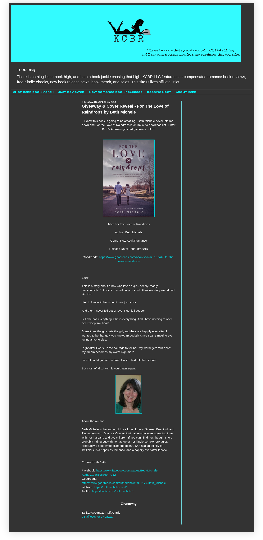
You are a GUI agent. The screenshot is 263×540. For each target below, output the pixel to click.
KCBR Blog (26, 70)
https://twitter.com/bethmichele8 (112, 491)
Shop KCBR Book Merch (33, 92)
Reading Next (159, 92)
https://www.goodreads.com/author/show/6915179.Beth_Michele (124, 482)
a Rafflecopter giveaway (97, 516)
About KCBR (186, 92)
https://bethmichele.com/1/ (111, 487)
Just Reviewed (71, 92)
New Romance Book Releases (115, 92)
